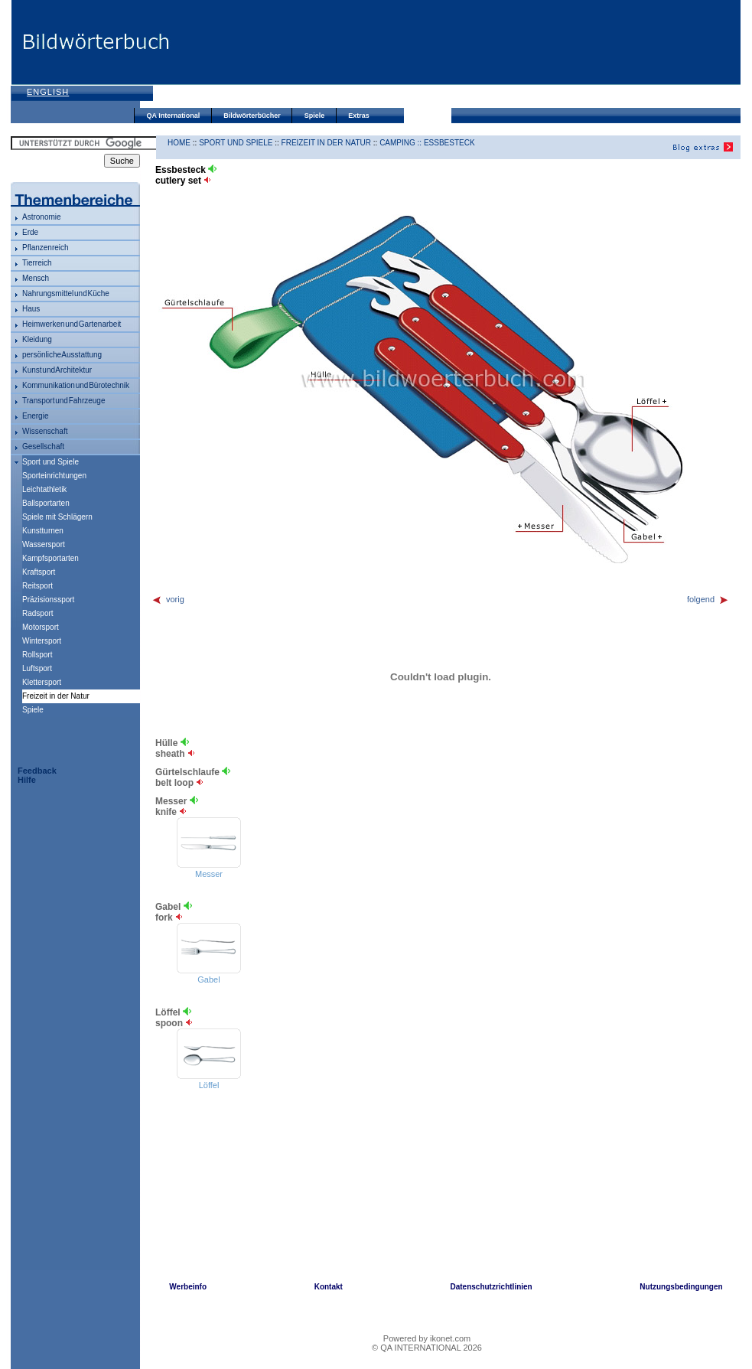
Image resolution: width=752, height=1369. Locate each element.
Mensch (35, 278)
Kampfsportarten (50, 558)
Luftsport (37, 668)
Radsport (38, 613)
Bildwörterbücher (252, 115)
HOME (179, 143)
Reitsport (37, 586)
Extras (358, 115)
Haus (31, 309)
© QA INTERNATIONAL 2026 (427, 1347)
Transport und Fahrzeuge (63, 400)
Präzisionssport (48, 599)
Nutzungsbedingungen (681, 1287)
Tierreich (37, 263)
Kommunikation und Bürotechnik (75, 385)
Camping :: (401, 143)
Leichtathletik (44, 489)
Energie (35, 416)
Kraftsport (38, 572)
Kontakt (328, 1287)
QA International (173, 115)
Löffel (209, 1085)
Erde (30, 232)
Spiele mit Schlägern (57, 517)
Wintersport (41, 641)
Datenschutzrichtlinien (491, 1287)
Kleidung (37, 339)
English (48, 91)
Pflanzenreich (45, 247)
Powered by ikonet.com (426, 1338)
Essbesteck (449, 143)
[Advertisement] (231, 55)
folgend (708, 599)
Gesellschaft (43, 446)
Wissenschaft (44, 431)
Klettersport (41, 682)
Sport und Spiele (50, 462)
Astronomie (41, 217)
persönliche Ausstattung (62, 354)
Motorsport (40, 627)
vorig (167, 599)
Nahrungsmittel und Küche (65, 293)
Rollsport (37, 654)
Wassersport (43, 544)
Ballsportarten (46, 503)
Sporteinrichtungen (54, 475)
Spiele (314, 115)
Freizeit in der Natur (326, 143)
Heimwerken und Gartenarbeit (71, 324)
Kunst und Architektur (57, 370)
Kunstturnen (42, 530)
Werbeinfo (188, 1287)
